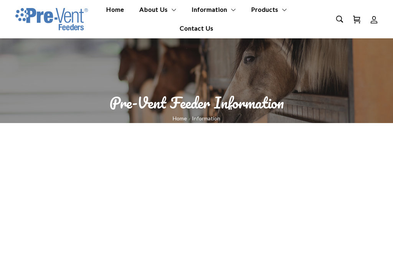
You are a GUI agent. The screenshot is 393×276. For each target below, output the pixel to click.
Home (180, 118)
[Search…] (339, 19)
